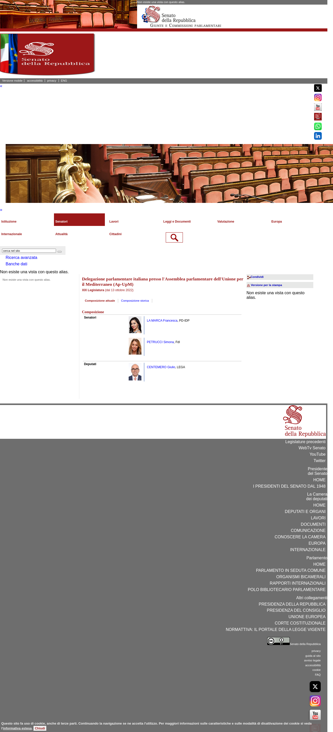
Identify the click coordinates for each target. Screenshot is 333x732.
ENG (64, 80)
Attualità (61, 234)
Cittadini (115, 234)
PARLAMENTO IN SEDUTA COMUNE (291, 570)
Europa (276, 221)
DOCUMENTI (313, 524)
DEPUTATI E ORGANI (305, 511)
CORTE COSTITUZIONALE (300, 623)
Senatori (61, 221)
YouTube (317, 454)
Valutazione (225, 221)
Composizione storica (135, 300)
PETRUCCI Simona (160, 342)
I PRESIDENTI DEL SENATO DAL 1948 (289, 486)
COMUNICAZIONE (308, 530)
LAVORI (318, 518)
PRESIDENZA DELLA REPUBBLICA (292, 604)
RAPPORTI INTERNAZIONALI (298, 583)
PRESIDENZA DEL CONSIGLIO (296, 610)
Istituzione (8, 221)
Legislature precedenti (305, 442)
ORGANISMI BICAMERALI (301, 577)
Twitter (320, 460)
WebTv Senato (312, 448)
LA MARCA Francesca (162, 320)
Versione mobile (12, 80)
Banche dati (16, 264)
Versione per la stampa (266, 285)
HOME (319, 480)
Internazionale (11, 234)
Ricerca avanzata (21, 257)
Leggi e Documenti (177, 221)
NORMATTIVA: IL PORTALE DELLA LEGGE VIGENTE (276, 629)
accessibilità (34, 80)
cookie (316, 669)
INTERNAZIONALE (308, 550)
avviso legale (312, 660)
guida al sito (313, 655)
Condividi (257, 276)
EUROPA (317, 543)
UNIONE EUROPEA (307, 617)
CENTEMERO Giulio (161, 367)
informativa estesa (17, 728)
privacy (51, 80)
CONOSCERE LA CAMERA (300, 537)
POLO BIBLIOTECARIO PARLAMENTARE (287, 589)
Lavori (113, 221)
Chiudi (40, 728)
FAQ (317, 674)
